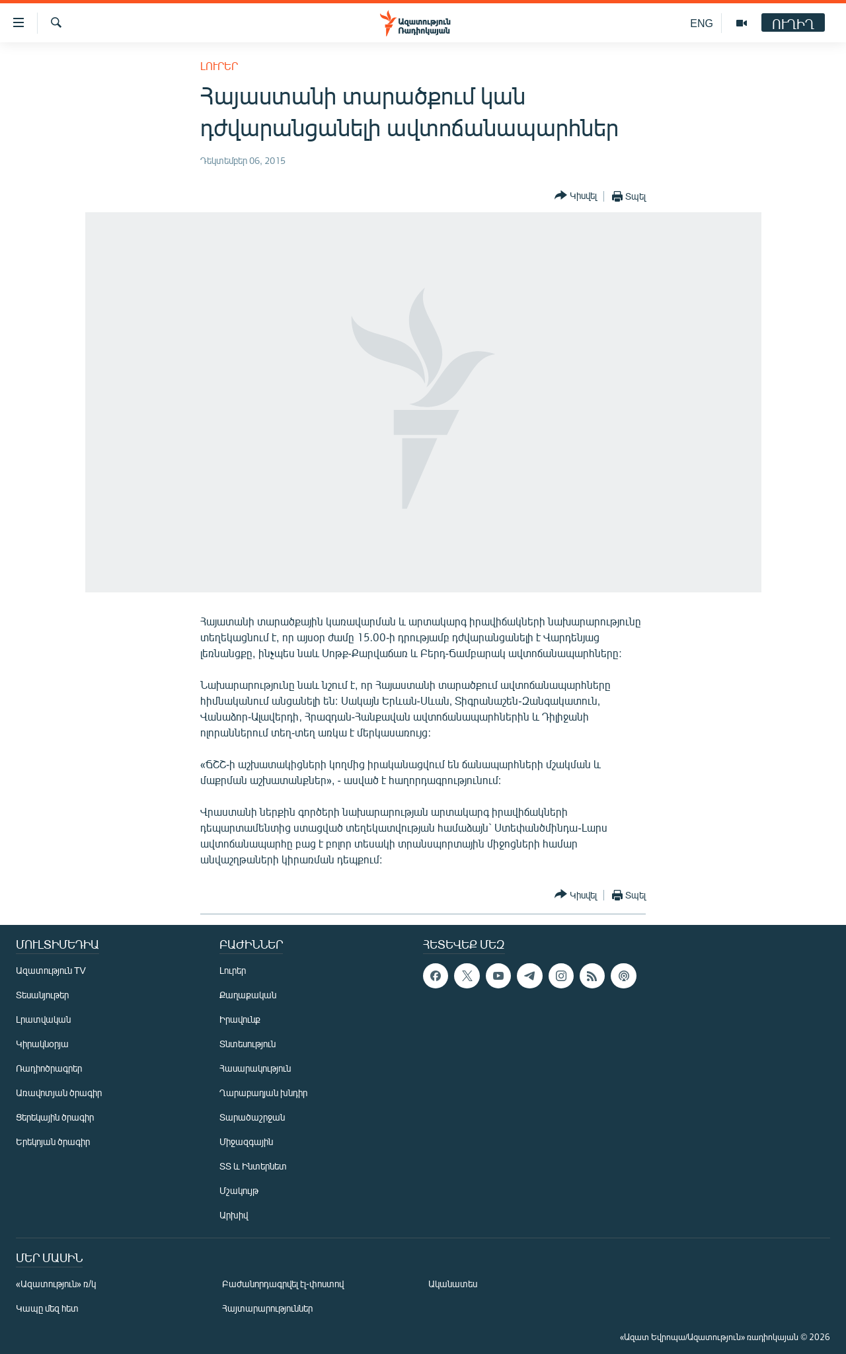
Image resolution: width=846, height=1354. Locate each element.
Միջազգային (246, 1141)
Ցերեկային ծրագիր (55, 1117)
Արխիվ (233, 1214)
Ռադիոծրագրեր (49, 1068)
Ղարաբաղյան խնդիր (263, 1092)
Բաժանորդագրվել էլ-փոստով (283, 1283)
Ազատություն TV (51, 970)
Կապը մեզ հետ (47, 1308)
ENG (701, 23)
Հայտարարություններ (267, 1308)
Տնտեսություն (247, 1043)
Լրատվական (43, 1019)
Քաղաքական (247, 994)
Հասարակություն (255, 1068)
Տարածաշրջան (252, 1117)
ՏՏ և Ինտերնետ (253, 1166)
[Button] (576, 196)
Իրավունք (239, 1019)
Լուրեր (219, 66)
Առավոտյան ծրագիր (59, 1092)
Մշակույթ (238, 1190)
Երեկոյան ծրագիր (53, 1141)
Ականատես (452, 1283)
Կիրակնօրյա (42, 1043)
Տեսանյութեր (42, 994)
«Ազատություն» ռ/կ (56, 1283)
